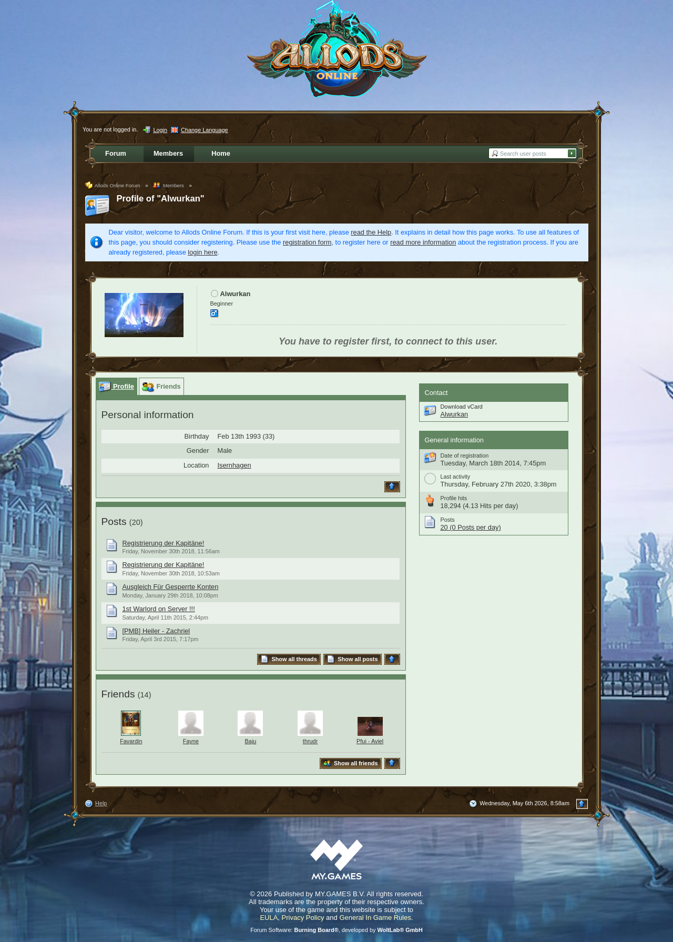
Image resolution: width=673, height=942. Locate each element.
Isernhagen (234, 465)
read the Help (371, 232)
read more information (423, 242)
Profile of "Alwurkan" (161, 199)
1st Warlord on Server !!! (159, 609)
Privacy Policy (303, 917)
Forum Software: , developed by (336, 930)
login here (202, 252)
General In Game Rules (375, 917)
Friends (118, 694)
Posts (114, 521)
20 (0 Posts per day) (471, 527)
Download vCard (462, 406)
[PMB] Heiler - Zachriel (156, 631)
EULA (269, 917)
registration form (307, 242)
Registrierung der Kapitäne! (164, 543)
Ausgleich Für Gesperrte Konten (171, 587)
